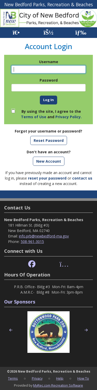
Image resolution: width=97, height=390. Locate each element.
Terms (13, 378)
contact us (82, 178)
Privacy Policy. (68, 116)
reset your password (47, 178)
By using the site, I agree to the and (51, 114)
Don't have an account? (49, 151)
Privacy (37, 378)
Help (59, 378)
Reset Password (49, 140)
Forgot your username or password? (48, 131)
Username (48, 61)
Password (49, 80)
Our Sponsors (19, 302)
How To (83, 378)
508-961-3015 (32, 241)
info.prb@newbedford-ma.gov (44, 236)
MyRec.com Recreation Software (58, 385)
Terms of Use (33, 116)
